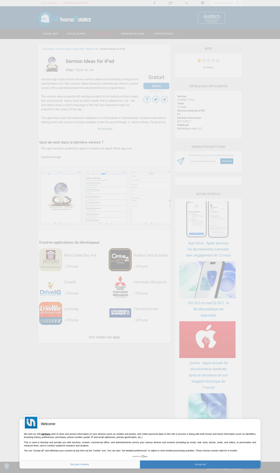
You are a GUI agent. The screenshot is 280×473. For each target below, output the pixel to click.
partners (46, 434)
